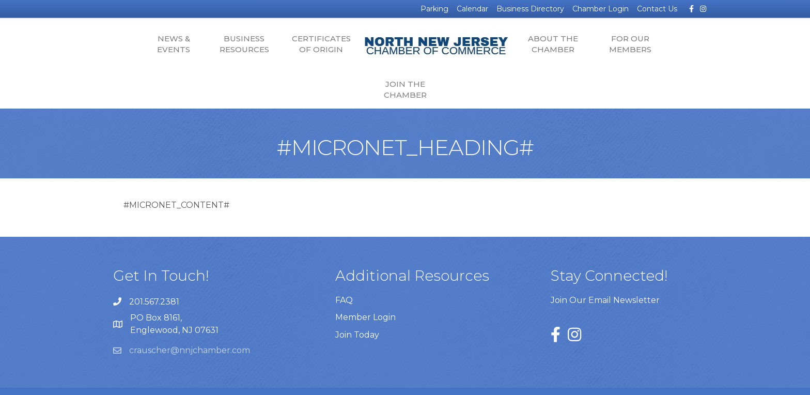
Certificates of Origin (282, 44)
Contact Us (657, 8)
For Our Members (591, 44)
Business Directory (530, 8)
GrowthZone (538, 379)
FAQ (344, 271)
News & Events (135, 44)
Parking (434, 8)
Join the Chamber (668, 44)
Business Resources (205, 44)
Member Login (365, 288)
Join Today (357, 305)
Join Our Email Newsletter (605, 270)
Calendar (472, 8)
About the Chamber (515, 44)
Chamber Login (600, 8)
